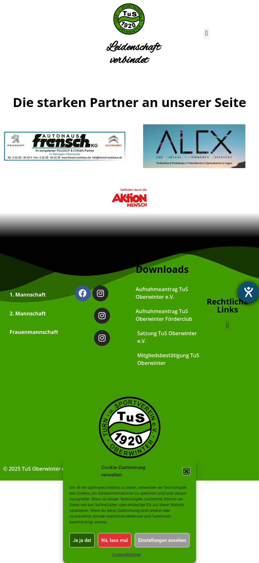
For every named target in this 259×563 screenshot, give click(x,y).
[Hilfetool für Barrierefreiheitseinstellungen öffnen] (248, 292)
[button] (186, 471)
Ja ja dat (82, 540)
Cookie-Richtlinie (126, 554)
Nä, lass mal (114, 540)
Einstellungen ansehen (162, 540)
